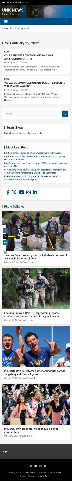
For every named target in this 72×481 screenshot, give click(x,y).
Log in (5, 451)
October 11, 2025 (12, 378)
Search (65, 114)
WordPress (45, 476)
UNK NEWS (13, 10)
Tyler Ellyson (28, 262)
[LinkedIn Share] (5, 242)
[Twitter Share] (5, 236)
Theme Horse (54, 472)
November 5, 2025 (12, 262)
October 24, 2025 (12, 320)
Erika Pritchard (28, 378)
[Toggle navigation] (6, 21)
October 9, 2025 (11, 436)
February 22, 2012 (12, 62)
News (6, 52)
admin (25, 62)
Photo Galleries (14, 206)
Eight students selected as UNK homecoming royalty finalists (33, 153)
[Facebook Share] (5, 230)
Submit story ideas (13, 133)
